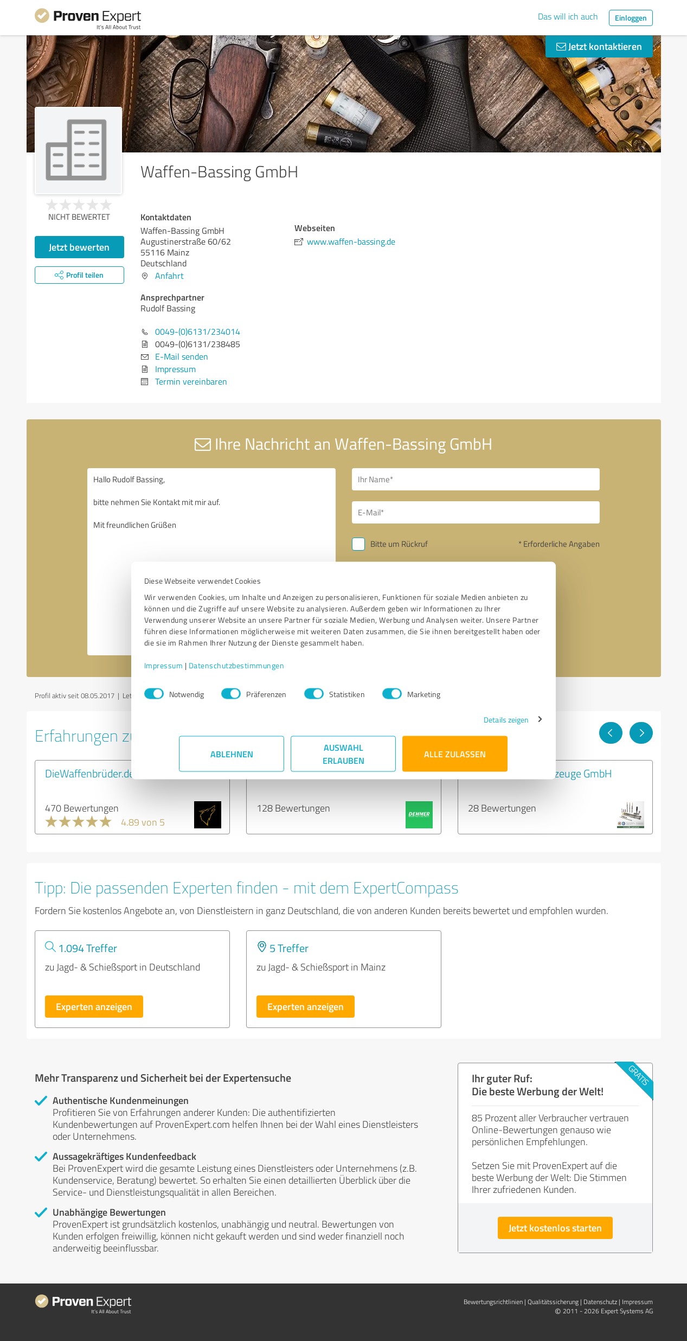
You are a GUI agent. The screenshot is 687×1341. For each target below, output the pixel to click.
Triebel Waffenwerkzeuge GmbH (540, 773)
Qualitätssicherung (553, 1301)
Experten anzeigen (94, 1006)
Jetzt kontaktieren (599, 46)
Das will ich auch (568, 16)
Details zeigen (470, 725)
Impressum (199, 671)
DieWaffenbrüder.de (89, 773)
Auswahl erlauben (343, 759)
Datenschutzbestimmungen (272, 671)
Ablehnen (231, 759)
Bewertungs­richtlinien (493, 1301)
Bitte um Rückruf (399, 544)
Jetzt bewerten (79, 247)
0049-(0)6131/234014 (197, 331)
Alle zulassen (455, 759)
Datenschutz (600, 1301)
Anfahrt (169, 276)
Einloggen (631, 17)
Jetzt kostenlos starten (555, 1228)
